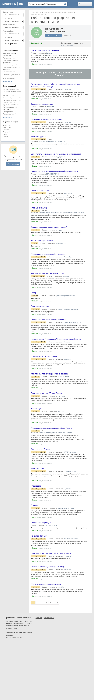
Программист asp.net (10, 67)
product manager (8, 65)
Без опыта (6, 95)
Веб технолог (7, 56)
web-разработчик (9, 53)
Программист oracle (10, 60)
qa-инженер (7, 62)
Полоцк (5, 136)
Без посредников (9, 89)
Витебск (5, 127)
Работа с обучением (10, 98)
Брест (5, 134)
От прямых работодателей (12, 91)
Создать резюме (53, 36)
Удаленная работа (9, 105)
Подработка (7, 102)
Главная (39, 639)
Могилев (6, 130)
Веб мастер (7, 69)
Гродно (5, 132)
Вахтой (5, 109)
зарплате (69, 45)
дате (62, 45)
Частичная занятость (10, 100)
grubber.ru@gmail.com (14, 659)
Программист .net (9, 58)
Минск (5, 125)
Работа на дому (8, 107)
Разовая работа (8, 114)
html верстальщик (9, 78)
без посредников (11, 44)
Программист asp (9, 72)
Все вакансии (49, 639)
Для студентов (8, 112)
